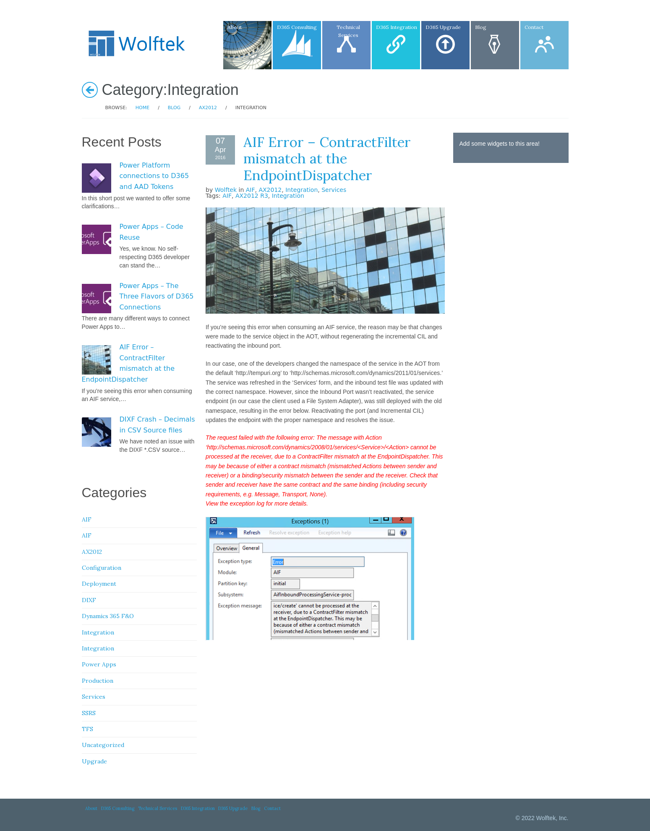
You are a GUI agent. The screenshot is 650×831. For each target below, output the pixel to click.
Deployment (99, 583)
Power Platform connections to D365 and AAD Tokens (154, 176)
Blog (174, 107)
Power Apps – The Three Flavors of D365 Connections (157, 296)
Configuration (101, 567)
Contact (272, 808)
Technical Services (157, 808)
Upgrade (94, 761)
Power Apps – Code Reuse (151, 232)
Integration (301, 189)
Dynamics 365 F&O (108, 616)
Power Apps (99, 664)
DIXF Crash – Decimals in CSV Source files (157, 424)
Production (97, 680)
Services (333, 189)
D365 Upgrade (233, 808)
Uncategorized (103, 745)
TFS (87, 729)
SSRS (89, 713)
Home (142, 107)
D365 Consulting (117, 808)
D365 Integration (198, 808)
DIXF (89, 600)
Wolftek (226, 189)
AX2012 (208, 107)
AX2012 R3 (251, 195)
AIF (250, 189)
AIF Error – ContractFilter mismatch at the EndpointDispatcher (327, 158)
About (91, 808)
